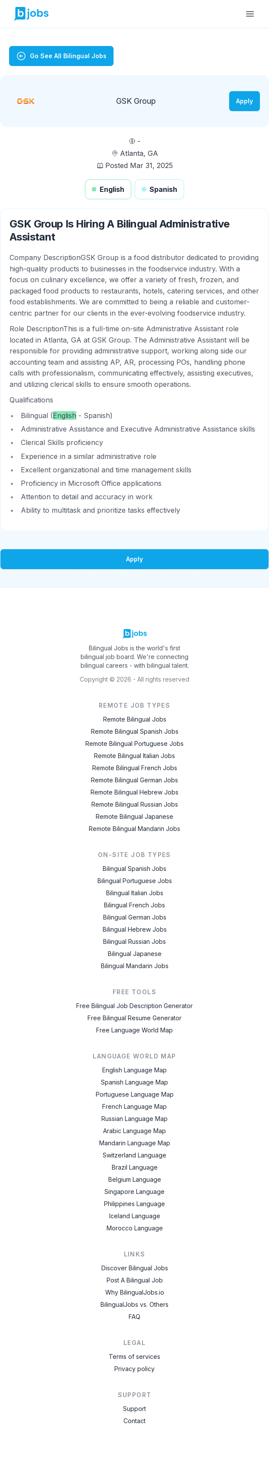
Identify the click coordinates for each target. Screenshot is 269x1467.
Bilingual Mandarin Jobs (135, 965)
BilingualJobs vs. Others (134, 1304)
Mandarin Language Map (134, 1143)
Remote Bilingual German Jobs (134, 780)
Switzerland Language (134, 1155)
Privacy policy (134, 1368)
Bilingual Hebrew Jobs (135, 929)
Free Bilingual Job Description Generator (134, 1005)
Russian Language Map (134, 1118)
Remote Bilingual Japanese (134, 816)
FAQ (134, 1316)
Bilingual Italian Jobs (134, 893)
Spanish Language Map (134, 1082)
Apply (244, 101)
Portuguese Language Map (135, 1094)
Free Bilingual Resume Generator (134, 1018)
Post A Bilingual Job (135, 1280)
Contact (134, 1420)
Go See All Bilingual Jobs (61, 56)
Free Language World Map (134, 1030)
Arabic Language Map (134, 1130)
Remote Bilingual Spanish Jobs (134, 731)
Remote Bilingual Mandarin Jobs (134, 828)
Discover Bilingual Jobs (134, 1268)
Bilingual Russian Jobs (134, 941)
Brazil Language (135, 1167)
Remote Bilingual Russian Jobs (134, 804)
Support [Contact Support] (134, 1408)
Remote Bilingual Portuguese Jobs (134, 743)
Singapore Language (134, 1191)
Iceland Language (134, 1216)
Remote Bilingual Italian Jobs (134, 755)
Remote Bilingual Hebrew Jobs (134, 792)
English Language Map (134, 1070)
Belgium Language (134, 1179)
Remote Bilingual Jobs (134, 719)
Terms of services (134, 1356)
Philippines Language (134, 1203)
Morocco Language (135, 1228)
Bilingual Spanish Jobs (134, 868)
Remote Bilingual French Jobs (134, 767)
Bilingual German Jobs (134, 917)
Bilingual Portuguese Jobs (134, 880)
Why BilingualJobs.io (134, 1292)
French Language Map (134, 1106)
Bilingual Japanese (135, 953)
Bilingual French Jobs (134, 905)
